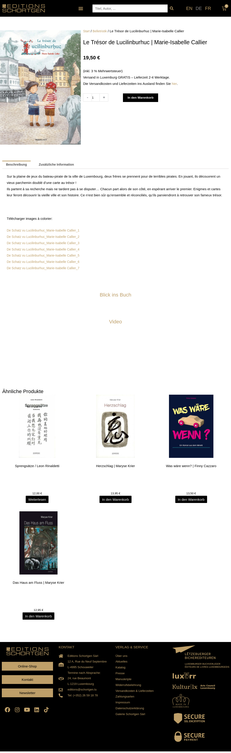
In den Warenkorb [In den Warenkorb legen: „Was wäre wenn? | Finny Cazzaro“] (192, 500)
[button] (81, 8)
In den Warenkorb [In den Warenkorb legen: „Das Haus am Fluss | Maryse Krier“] (38, 617)
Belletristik (101, 31)
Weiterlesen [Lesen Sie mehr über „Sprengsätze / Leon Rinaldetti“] (38, 500)
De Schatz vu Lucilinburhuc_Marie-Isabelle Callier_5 (46, 256)
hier (174, 84)
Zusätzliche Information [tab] (60, 165)
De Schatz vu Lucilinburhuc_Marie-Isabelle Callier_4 (46, 250)
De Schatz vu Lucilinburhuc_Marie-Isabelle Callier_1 (46, 231)
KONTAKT (66, 649)
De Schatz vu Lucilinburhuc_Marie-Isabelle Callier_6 (46, 262)
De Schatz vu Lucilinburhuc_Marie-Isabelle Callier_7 (46, 269)
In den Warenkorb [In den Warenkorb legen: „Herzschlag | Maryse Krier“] (115, 500)
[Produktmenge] (96, 97)
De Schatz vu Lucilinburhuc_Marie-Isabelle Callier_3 (46, 244)
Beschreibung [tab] (17, 165)
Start (86, 31)
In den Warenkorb (142, 98)
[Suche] (172, 8)
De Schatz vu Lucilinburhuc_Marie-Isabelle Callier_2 (46, 237)
